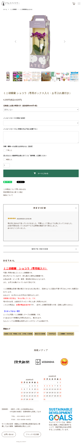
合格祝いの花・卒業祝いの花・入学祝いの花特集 (18, 334)
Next (65, 42)
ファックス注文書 (32, 434)
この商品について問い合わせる (14, 189)
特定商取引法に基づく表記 (13, 192)
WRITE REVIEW (40, 249)
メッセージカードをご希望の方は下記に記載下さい (20, 129)
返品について (8, 195)
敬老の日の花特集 (40, 334)
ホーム (5, 9)
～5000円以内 (52, 334)
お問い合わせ (9, 434)
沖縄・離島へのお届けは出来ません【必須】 (18, 146)
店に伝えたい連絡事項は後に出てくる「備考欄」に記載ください (25, 155)
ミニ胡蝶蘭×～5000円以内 (65, 334)
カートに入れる (41, 173)
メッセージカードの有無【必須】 (14, 118)
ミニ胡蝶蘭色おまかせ (26, 9)
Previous (16, 42)
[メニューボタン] (79, 3)
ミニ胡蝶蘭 (13, 9)
